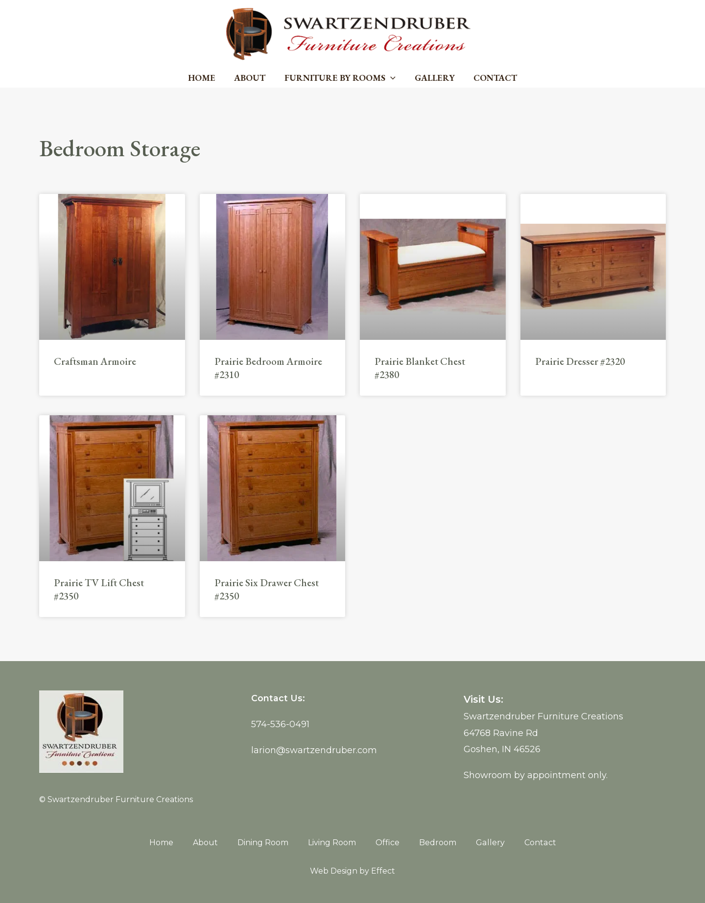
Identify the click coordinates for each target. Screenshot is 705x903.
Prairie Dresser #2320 (580, 361)
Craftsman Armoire (95, 361)
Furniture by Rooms (340, 78)
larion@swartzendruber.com (314, 750)
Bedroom (438, 842)
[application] (390, 78)
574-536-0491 (280, 724)
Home (204, 77)
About (251, 77)
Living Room (332, 842)
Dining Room (263, 842)
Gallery (433, 77)
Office (388, 842)
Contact (493, 77)
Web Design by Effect (352, 871)
